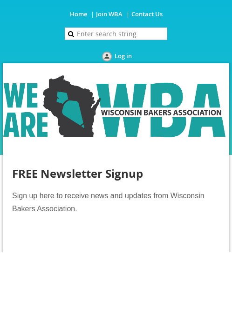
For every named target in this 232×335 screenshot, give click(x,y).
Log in (123, 56)
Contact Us (147, 14)
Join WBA (109, 14)
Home (78, 14)
